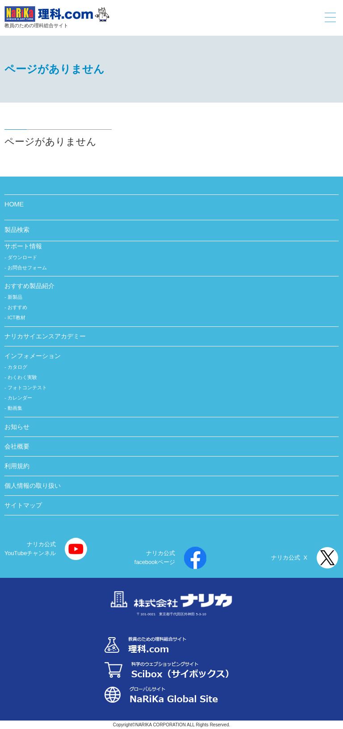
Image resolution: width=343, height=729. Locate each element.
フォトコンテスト (27, 387)
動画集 (15, 408)
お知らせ (16, 426)
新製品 (15, 297)
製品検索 (16, 229)
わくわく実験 (22, 377)
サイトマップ (23, 505)
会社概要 (16, 446)
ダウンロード (22, 257)
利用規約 (16, 466)
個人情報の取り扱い (32, 485)
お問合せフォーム (27, 267)
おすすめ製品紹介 (29, 285)
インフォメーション (32, 355)
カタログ (17, 367)
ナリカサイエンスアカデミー (45, 336)
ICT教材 (16, 317)
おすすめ (17, 307)
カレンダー (20, 397)
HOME (14, 204)
